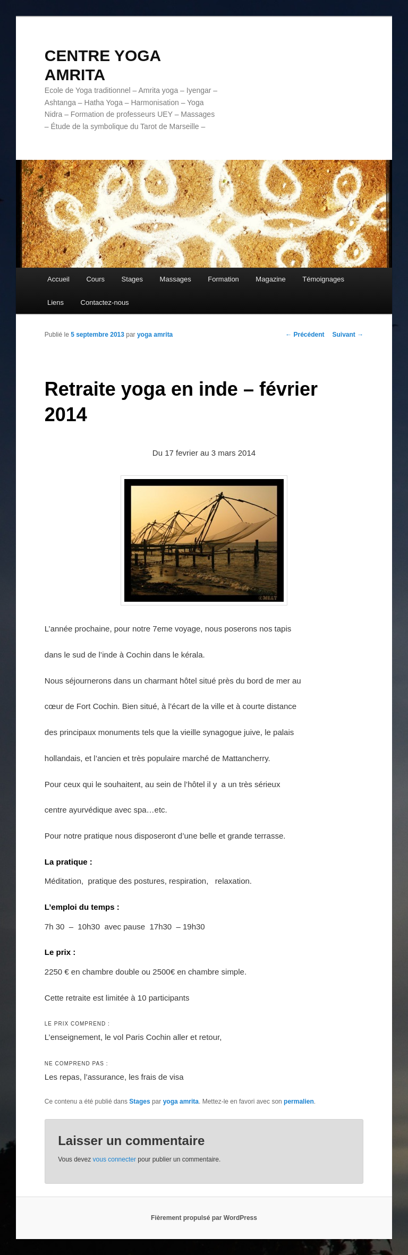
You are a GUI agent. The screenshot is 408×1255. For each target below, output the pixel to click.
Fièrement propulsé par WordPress (204, 1218)
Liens (55, 302)
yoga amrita (155, 334)
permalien (299, 1101)
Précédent (304, 334)
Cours (95, 279)
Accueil (58, 279)
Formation (223, 279)
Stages (132, 279)
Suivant (348, 334)
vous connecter (114, 1159)
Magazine (270, 279)
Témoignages (323, 279)
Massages (175, 279)
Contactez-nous (105, 302)
